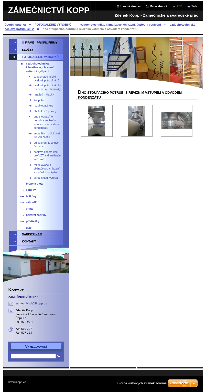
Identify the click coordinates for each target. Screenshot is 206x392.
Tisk (194, 6)
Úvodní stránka (131, 6)
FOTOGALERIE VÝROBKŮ (53, 24)
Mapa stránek (159, 6)
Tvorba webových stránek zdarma (142, 383)
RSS (179, 6)
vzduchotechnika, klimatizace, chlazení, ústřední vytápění (120, 24)
